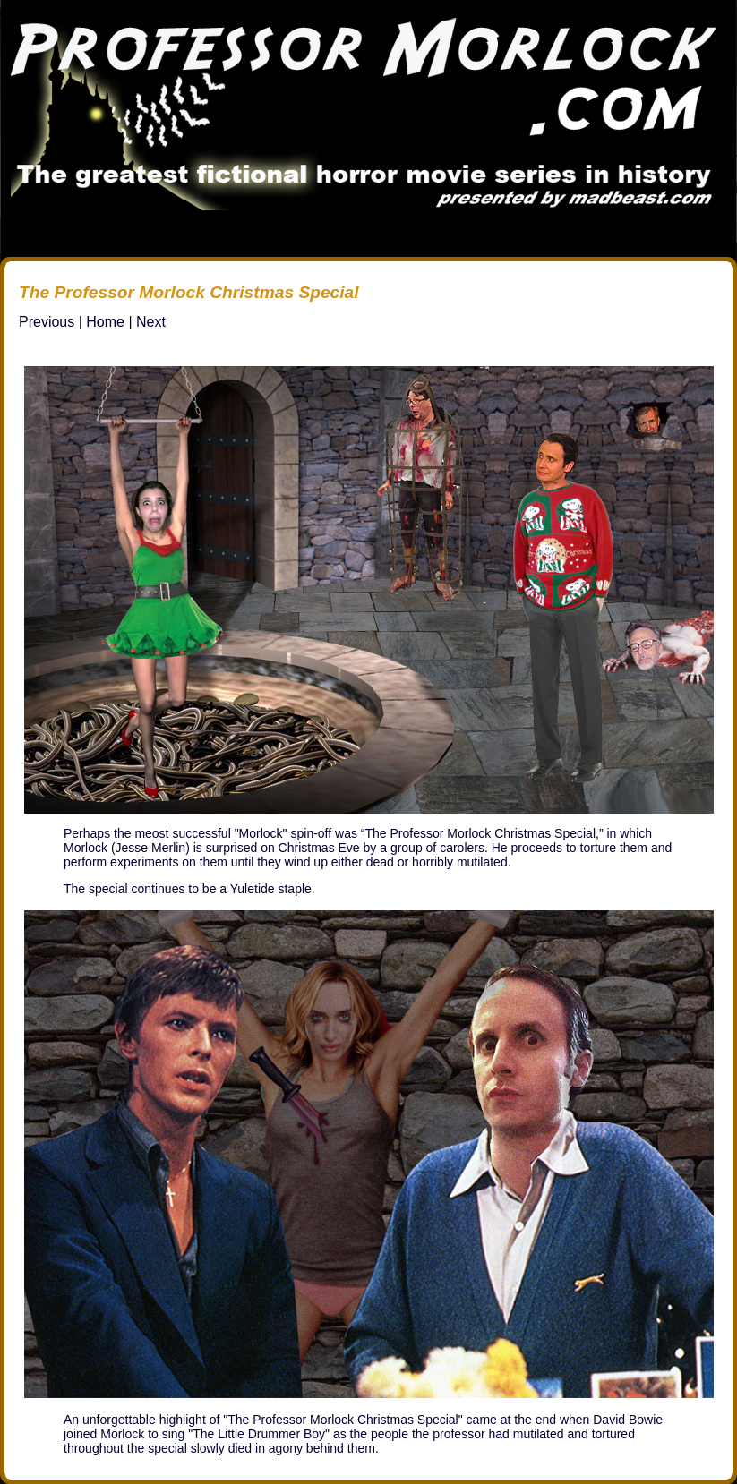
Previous (46, 321)
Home (105, 321)
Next (151, 321)
